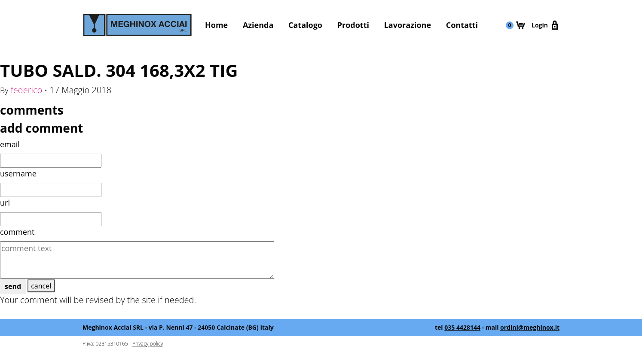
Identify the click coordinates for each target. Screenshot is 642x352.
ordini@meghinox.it (529, 327)
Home (216, 25)
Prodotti (353, 25)
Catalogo (305, 25)
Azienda (258, 25)
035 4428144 (462, 327)
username (18, 173)
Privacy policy (147, 343)
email (10, 144)
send (13, 286)
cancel (41, 286)
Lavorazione (407, 25)
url (5, 202)
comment (17, 232)
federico (27, 90)
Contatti (462, 25)
